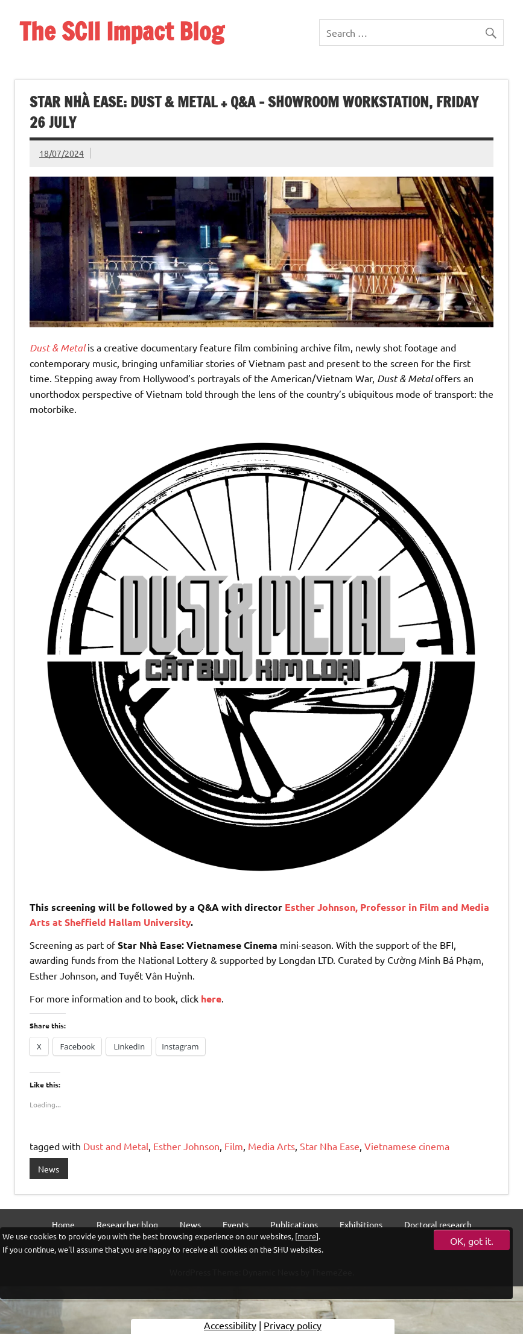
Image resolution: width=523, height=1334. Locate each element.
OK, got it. (471, 1241)
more (306, 1236)
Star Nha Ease (330, 1146)
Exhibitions (361, 1224)
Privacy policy (293, 1325)
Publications (294, 1224)
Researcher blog (127, 1224)
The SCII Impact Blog (121, 31)
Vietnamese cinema (406, 1146)
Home (63, 1224)
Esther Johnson (186, 1146)
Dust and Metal (115, 1146)
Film (233, 1146)
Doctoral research (438, 1224)
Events (236, 1224)
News (48, 1168)
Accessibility (230, 1325)
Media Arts (271, 1146)
